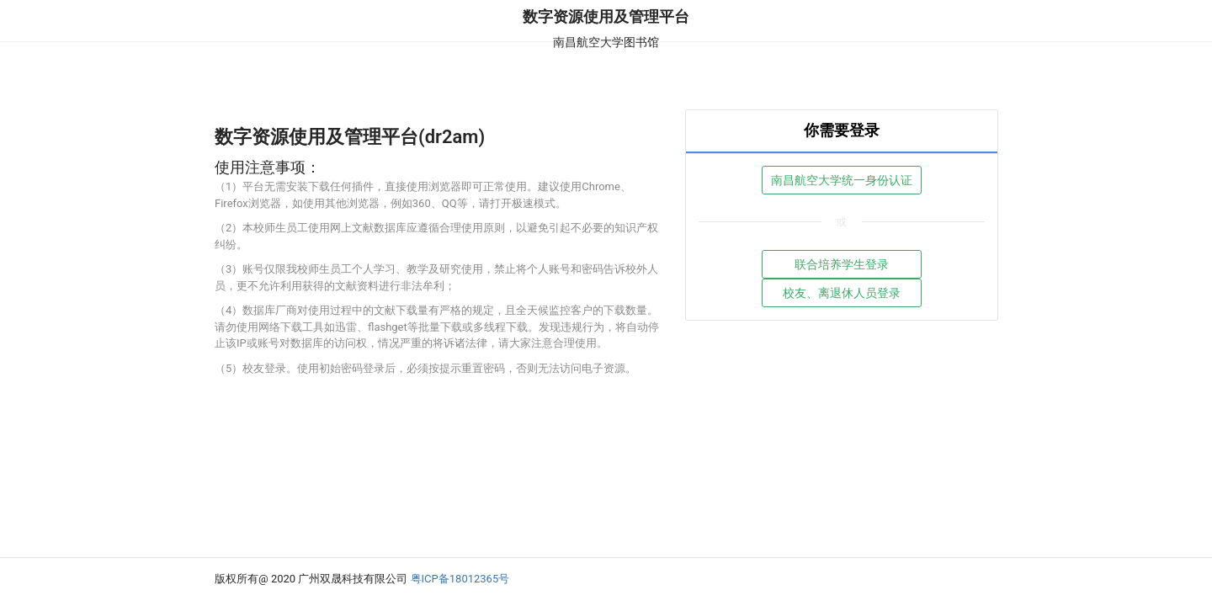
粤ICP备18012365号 (460, 578)
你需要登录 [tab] (842, 130)
